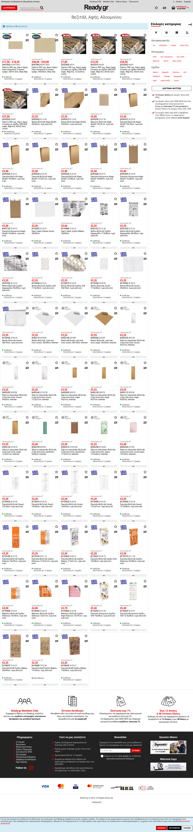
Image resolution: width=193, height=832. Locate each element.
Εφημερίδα (178, 76)
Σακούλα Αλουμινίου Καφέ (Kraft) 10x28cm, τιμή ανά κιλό (102, 178)
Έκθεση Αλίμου (121, 2)
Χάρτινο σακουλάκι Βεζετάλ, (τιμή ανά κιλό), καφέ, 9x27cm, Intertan (103, 397)
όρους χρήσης (123, 756)
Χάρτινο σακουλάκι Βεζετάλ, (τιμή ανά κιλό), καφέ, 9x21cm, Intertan (73, 397)
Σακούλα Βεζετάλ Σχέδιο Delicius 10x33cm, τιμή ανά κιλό (14, 561)
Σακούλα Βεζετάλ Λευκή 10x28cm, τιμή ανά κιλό (42, 505)
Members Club (108, 2)
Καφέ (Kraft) (165, 81)
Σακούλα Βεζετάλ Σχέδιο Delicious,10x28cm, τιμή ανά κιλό (132, 561)
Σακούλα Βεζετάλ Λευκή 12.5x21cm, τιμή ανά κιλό (102, 505)
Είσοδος (179, 2)
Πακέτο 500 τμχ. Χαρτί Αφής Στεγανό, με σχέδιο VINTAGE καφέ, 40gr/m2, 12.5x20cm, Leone (73, 70)
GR (154, 45)
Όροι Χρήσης (21, 762)
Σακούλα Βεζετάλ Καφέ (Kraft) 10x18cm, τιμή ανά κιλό (131, 124)
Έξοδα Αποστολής (24, 747)
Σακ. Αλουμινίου (167, 57)
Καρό (155, 81)
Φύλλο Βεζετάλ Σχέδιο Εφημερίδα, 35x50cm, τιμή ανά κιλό (13, 288)
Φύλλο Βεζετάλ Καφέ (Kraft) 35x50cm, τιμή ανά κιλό (73, 123)
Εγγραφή (187, 2)
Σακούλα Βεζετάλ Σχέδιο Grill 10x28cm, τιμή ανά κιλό (103, 560)
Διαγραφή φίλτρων (171, 88)
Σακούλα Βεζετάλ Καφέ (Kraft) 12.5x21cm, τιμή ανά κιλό (44, 178)
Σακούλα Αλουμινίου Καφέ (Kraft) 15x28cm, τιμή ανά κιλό (13, 233)
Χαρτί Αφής (177, 61)
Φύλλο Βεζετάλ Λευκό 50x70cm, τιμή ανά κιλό (12, 341)
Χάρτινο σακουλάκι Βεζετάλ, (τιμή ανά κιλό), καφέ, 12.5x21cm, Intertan (14, 452)
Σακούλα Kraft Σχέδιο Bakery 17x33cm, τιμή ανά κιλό (44, 669)
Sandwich (156, 76)
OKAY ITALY (184, 45)
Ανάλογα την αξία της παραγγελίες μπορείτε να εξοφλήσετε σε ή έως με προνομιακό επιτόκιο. (168, 716)
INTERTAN (163, 45)
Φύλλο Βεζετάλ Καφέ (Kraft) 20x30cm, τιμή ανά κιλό (44, 123)
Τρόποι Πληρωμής (24, 749)
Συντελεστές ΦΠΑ (24, 752)
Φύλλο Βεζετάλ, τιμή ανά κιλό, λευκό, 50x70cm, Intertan (74, 341)
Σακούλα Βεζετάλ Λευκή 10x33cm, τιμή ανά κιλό (72, 505)
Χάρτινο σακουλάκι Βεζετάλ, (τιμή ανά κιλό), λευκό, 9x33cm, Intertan (14, 397)
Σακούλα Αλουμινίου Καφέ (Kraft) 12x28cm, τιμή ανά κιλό (131, 178)
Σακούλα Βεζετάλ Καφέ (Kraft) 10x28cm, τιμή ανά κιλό (13, 178)
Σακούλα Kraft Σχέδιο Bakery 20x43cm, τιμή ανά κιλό (14, 669)
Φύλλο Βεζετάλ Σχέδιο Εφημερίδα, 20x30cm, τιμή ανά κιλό (131, 233)
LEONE (173, 45)
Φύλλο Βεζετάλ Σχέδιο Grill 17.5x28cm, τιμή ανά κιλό (44, 287)
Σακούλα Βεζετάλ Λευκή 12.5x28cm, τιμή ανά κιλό (131, 505)
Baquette (165, 72)
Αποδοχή (161, 828)
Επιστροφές (21, 754)
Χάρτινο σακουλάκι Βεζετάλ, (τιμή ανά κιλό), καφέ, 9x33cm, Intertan (132, 397)
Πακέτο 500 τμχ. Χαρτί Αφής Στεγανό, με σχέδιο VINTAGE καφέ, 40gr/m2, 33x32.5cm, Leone (132, 70)
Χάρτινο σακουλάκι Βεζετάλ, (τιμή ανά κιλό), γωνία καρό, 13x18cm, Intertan (132, 452)
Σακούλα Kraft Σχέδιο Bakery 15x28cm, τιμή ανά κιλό (73, 669)
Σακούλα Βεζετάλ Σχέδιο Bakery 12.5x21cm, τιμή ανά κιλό (73, 561)
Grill (184, 72)
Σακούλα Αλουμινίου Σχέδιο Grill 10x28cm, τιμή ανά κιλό (103, 614)
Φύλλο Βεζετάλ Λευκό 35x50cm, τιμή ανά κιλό (130, 287)
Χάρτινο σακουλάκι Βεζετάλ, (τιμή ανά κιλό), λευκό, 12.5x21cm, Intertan (44, 397)
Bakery (155, 72)
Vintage (167, 76)
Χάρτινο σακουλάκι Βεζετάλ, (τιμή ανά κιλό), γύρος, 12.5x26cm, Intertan (103, 452)
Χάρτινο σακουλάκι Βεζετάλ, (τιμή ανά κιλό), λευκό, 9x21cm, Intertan (132, 342)
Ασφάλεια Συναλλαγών (26, 759)
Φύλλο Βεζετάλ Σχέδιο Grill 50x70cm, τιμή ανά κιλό (73, 287)
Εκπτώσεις (21, 744)
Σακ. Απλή (180, 57)
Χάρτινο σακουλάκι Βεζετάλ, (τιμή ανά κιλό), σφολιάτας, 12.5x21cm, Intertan (73, 452)
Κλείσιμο (187, 828)
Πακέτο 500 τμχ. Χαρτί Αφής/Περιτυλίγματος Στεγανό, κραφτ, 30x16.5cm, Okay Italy (15, 69)
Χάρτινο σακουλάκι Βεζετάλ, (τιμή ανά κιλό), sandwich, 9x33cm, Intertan (44, 452)
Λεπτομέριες (174, 828)
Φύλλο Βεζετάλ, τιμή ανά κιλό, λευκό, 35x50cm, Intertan (45, 341)
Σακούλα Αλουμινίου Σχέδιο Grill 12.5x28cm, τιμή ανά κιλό (133, 614)
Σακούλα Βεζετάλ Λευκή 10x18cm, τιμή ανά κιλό (13, 505)
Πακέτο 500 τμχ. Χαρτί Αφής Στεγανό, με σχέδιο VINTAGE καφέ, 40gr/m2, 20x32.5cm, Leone (103, 70)
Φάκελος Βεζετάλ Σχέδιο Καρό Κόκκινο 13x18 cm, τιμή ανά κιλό (74, 615)
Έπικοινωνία (133, 2)
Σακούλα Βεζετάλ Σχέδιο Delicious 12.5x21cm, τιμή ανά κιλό (45, 561)
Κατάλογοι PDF (95, 2)
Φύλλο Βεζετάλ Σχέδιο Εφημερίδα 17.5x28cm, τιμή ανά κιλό (103, 233)
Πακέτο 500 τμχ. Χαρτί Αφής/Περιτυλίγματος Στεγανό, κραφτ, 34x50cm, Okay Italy (45, 69)
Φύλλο (166, 61)
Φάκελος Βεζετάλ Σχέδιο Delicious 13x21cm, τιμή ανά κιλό (44, 615)
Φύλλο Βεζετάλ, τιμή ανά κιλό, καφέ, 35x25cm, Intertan (103, 341)
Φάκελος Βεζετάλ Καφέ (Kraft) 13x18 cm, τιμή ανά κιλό (102, 124)
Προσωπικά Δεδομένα (25, 757)
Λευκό (176, 81)
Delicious (176, 72)
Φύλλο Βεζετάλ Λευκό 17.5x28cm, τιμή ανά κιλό (102, 287)
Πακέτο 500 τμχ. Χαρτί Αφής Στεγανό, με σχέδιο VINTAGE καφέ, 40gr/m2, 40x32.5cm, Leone (14, 125)
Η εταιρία (20, 742)
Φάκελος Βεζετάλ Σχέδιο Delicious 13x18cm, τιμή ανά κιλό (14, 615)
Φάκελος (156, 61)
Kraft (154, 57)
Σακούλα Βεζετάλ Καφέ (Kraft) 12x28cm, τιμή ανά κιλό (72, 178)
